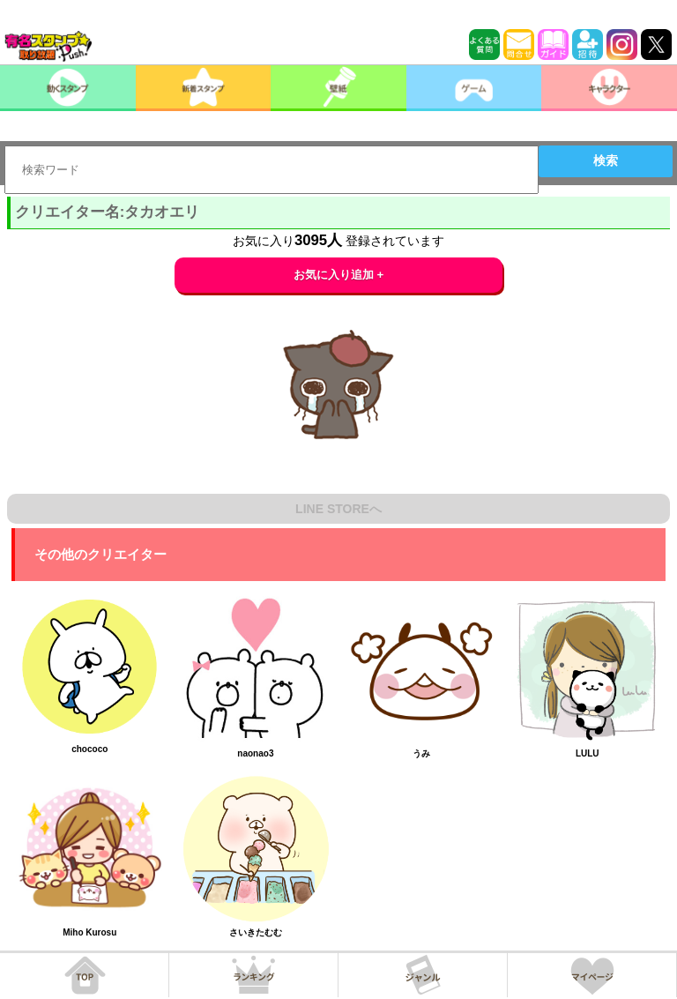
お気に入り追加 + (339, 274)
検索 (605, 160)
